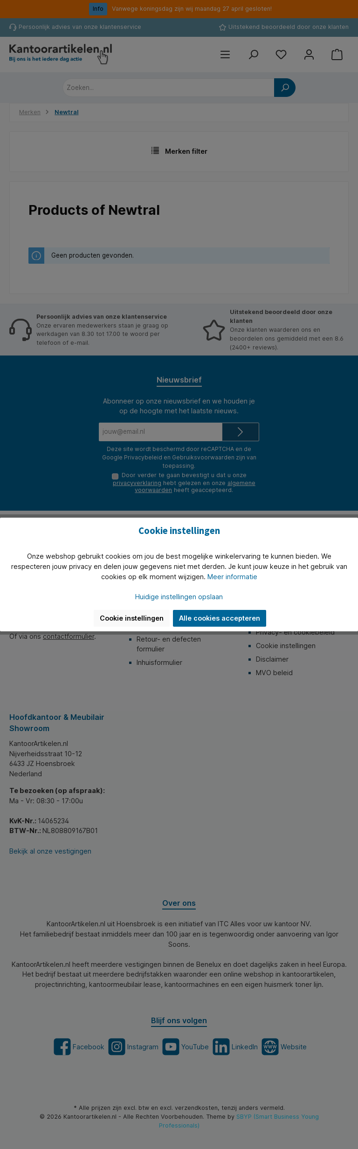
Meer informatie (232, 577)
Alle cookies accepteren (219, 618)
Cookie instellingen (132, 618)
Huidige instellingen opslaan (179, 597)
